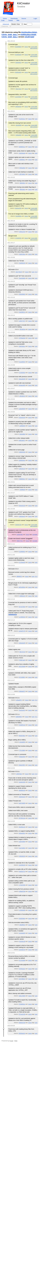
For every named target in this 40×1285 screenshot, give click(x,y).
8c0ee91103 (22, 505)
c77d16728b (22, 885)
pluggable (34, 534)
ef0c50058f (18, 125)
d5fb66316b (22, 452)
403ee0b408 (22, 379)
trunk (36, 118)
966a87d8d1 (22, 735)
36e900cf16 (22, 263)
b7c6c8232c (18, 238)
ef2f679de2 (19, 773)
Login (35, 18)
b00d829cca (22, 146)
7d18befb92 (18, 135)
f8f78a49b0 (22, 168)
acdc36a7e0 (22, 949)
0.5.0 (36, 773)
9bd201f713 (22, 871)
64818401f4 (22, 856)
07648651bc (22, 1004)
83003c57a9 (22, 1022)
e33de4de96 (22, 643)
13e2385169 (22, 865)
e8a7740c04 (19, 272)
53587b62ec (22, 346)
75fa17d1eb (18, 88)
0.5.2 (36, 700)
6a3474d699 (22, 803)
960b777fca (20, 540)
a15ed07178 (22, 631)
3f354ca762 (22, 231)
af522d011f (22, 396)
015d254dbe (22, 918)
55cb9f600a (18, 216)
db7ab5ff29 (22, 742)
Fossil (11, 1041)
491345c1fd (22, 941)
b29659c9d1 (22, 460)
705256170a (18, 524)
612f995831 (22, 551)
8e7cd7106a (22, 606)
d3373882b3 (22, 979)
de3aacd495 (22, 385)
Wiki (18, 20)
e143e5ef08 (22, 910)
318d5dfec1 (22, 159)
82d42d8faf (22, 434)
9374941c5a (22, 818)
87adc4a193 (22, 417)
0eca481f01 (22, 361)
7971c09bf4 (22, 750)
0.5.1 (36, 716)
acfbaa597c (19, 700)
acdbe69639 (22, 408)
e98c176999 (22, 995)
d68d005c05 (22, 790)
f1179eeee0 (22, 562)
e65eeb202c (22, 833)
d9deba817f (22, 691)
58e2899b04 (18, 46)
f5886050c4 (22, 479)
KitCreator (23, 3)
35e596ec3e (22, 827)
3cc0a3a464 (22, 933)
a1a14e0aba (18, 96)
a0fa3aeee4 (22, 516)
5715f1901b (22, 372)
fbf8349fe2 (22, 183)
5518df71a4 (22, 725)
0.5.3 (36, 576)
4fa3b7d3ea (22, 254)
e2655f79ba (20, 534)
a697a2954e (22, 587)
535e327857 (22, 765)
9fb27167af (22, 651)
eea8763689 (22, 841)
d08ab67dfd (22, 891)
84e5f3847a (22, 312)
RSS (15, 1041)
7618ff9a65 (22, 489)
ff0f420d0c (22, 189)
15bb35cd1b (22, 796)
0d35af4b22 (18, 62)
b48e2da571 (22, 440)
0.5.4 (36, 272)
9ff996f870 (19, 576)
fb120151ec (22, 118)
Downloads (14, 18)
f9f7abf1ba (22, 329)
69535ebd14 (22, 1033)
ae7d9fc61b (22, 617)
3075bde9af (22, 338)
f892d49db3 (22, 294)
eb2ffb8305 (22, 425)
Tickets (10, 20)
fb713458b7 (22, 677)
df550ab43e (18, 106)
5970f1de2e (22, 968)
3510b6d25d (18, 54)
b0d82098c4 (19, 716)
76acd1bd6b (22, 278)
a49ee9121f (22, 468)
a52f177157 (22, 321)
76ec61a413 (22, 710)
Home (5, 18)
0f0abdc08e (22, 756)
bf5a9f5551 (22, 924)
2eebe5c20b (22, 782)
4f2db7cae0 (22, 660)
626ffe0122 (22, 596)
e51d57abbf (29, 37)
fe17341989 (22, 960)
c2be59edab (22, 153)
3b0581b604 (18, 72)
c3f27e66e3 (22, 174)
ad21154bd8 (22, 666)
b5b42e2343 (18, 208)
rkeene (26, 46)
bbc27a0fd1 (22, 848)
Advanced (6, 24)
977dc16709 (22, 1014)
